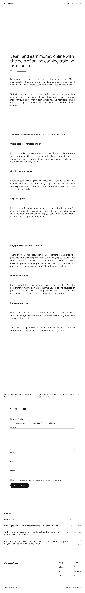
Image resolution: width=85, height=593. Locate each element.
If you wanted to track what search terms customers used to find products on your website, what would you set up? (38, 542)
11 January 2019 (78, 543)
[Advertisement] (42, 28)
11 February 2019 (76, 526)
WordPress (77, 588)
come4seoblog (21, 71)
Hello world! (9, 519)
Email (12, 461)
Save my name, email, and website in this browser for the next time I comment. (36, 480)
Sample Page (64, 3)
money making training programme (33, 287)
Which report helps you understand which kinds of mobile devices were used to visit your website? (36, 533)
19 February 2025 (75, 519)
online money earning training (38, 99)
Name (12, 452)
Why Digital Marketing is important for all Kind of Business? (31, 526)
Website (12, 471)
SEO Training (76, 3)
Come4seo (9, 3)
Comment (13, 427)
